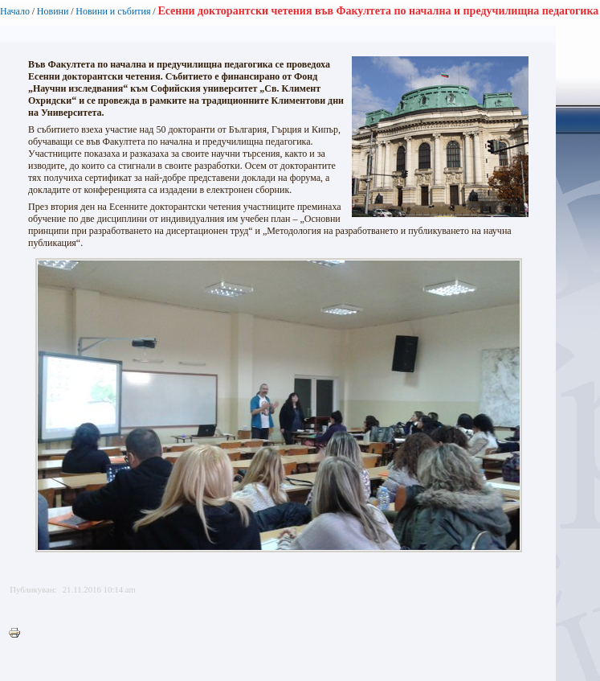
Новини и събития (113, 11)
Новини (53, 11)
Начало (15, 11)
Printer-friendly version (18, 633)
